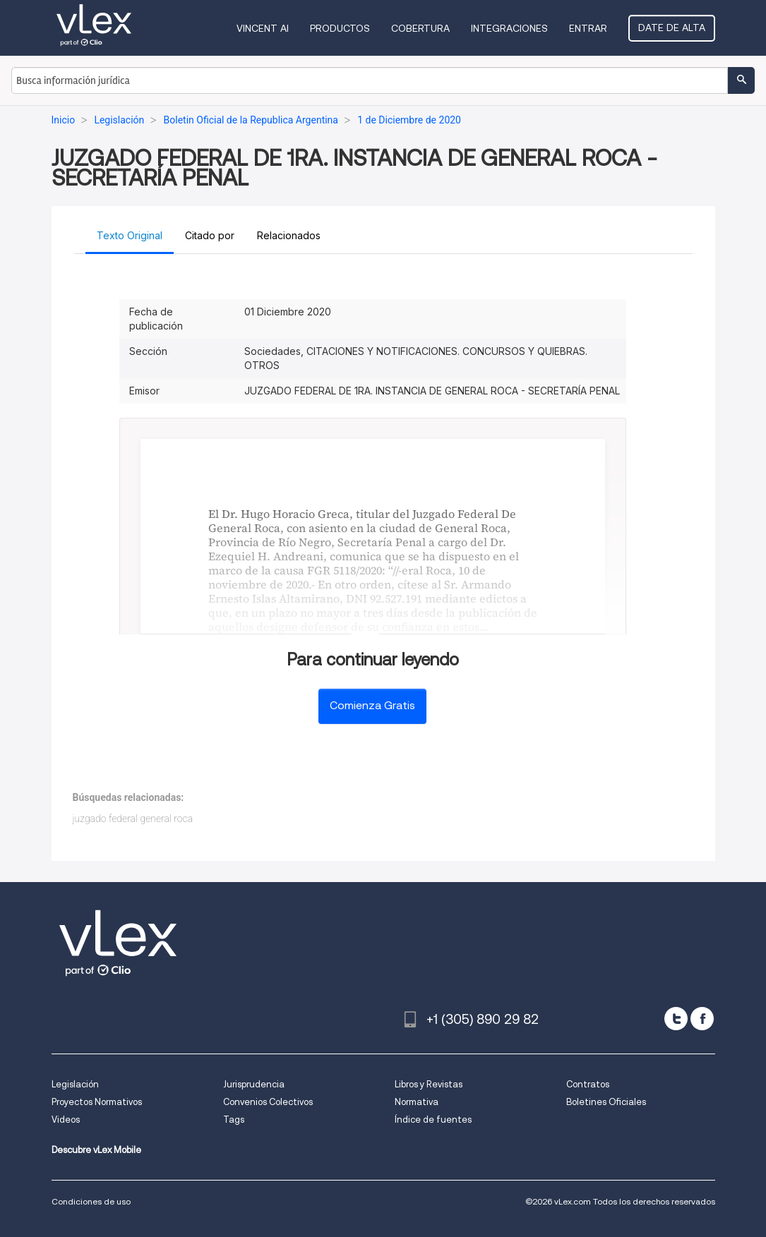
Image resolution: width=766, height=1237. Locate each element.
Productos (340, 28)
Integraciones (509, 28)
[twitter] (676, 1018)
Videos (66, 1119)
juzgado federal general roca (133, 818)
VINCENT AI (263, 28)
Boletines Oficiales (606, 1102)
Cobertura (420, 28)
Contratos (587, 1084)
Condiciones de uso (91, 1201)
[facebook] (702, 1018)
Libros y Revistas (428, 1084)
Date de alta (671, 27)
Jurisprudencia (254, 1084)
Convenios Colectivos (268, 1102)
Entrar (588, 28)
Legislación (75, 1084)
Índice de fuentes (433, 1119)
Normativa (416, 1102)
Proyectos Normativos (97, 1102)
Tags (233, 1119)
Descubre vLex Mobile (96, 1150)
